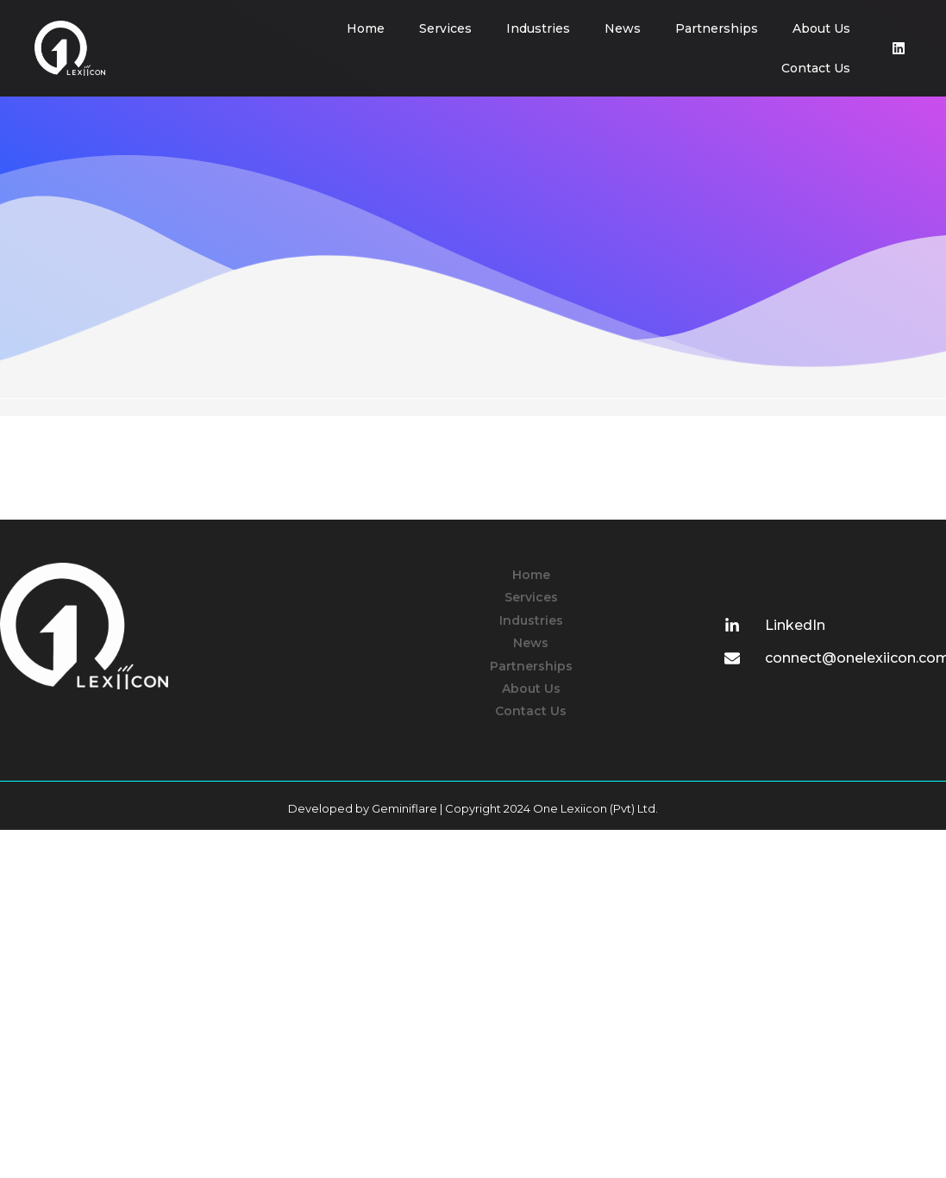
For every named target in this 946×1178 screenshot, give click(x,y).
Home (366, 28)
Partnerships (716, 28)
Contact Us (815, 68)
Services (445, 28)
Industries (538, 28)
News (623, 28)
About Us (821, 28)
